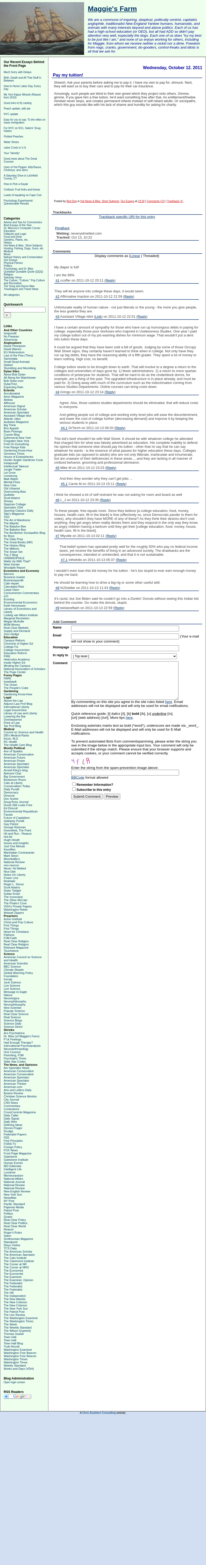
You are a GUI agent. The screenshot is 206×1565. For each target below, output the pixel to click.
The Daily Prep (13, 539)
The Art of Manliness (17, 520)
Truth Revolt (12, 1346)
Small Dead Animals (17, 361)
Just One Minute (14, 846)
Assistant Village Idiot (17, 415)
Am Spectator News (16, 1067)
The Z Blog (11, 554)
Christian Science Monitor (20, 1096)
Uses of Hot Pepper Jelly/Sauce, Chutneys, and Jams (23, 169)
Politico (8, 1213)
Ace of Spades (13, 751)
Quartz (8, 1216)
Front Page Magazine (17, 1153)
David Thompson (15, 346)
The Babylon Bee (15, 526)
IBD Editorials (12, 1166)
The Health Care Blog (18, 744)
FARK (7, 678)
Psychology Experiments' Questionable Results (18, 202)
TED (7, 517)
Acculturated (12, 393)
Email (57, 635)
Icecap (8, 979)
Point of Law (12, 722)
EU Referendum (14, 352)
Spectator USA (13, 507)
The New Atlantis (15, 1299)
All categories (12, 294)
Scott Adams (12, 498)
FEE (6, 1137)
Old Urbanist (12, 488)
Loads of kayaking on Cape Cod (22, 195)
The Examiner (13, 1276)
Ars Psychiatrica (14, 1033)
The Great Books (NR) (18, 542)
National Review (14, 862)
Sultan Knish (12, 893)
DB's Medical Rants (16, 735)
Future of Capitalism (17, 817)
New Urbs (10, 485)
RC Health (10, 741)
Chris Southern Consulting (99, 1412)
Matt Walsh (11, 479)
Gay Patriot (11, 824)
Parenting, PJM (14, 1055)
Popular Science (14, 1010)
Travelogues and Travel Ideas (21, 289)
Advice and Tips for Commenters (23, 222)
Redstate (9, 881)
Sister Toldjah (12, 890)
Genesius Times (14, 453)
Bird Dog (72, 201)
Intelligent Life (13, 1169)
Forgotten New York (16, 441)
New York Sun (13, 1194)
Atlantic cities (12, 418)
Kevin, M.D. (11, 738)
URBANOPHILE (14, 558)
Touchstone (11, 950)
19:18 (141, 201)
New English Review (17, 1191)
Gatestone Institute (16, 1159)
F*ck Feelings (12, 1039)
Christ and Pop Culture (18, 922)
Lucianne (10, 1172)
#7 (57, 536)
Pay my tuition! (68, 75)
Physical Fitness (13, 262)
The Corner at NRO (16, 1267)
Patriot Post (11, 1210)
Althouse (9, 403)
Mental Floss (12, 482)
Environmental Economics (20, 602)
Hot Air (8, 836)
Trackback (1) (175, 201)
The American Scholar (18, 1251)
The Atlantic (11, 523)
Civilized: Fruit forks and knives (22, 189)
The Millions (11, 548)
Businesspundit (14, 580)
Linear (135, 256)
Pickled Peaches (13, 136)
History (8, 242)
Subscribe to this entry (93, 790)
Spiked (8, 365)
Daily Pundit (11, 789)
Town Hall (10, 1337)
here (168, 702)
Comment (60, 663)
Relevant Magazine (16, 947)
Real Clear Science (16, 1014)
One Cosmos (12, 1052)
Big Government (14, 776)
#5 (57, 468)
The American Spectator (19, 1254)
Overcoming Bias (15, 491)
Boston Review (13, 1093)
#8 (57, 588)
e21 (6, 596)
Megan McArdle (14, 621)
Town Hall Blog (13, 1343)
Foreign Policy (13, 1147)
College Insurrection (17, 649)
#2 (57, 296)
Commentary (12, 1105)
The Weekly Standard (18, 1327)
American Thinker (15, 1083)
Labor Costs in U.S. (15, 147)
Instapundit (11, 463)
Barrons (9, 573)
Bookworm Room (15, 779)
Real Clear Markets (16, 627)
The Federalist (13, 1283)
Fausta (8, 814)
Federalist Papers (15, 1134)
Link (98, 316)
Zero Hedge (11, 634)
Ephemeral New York (17, 437)
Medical (8, 251)
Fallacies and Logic (15, 233)
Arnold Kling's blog (16, 770)
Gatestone (10, 1156)
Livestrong (10, 475)
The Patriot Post (14, 1311)
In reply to (60, 655)
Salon (7, 1235)
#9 (57, 608)
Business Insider (14, 577)
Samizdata (10, 358)
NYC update (11, 114)
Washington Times (16, 1359)
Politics (8, 265)
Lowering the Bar (15, 716)
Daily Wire (10, 1121)
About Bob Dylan (15, 374)
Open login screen (14, 1382)
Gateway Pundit (14, 820)
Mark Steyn (11, 855)
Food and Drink (13, 236)
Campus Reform (14, 640)
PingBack (62, 228)
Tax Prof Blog (12, 725)
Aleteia (8, 399)
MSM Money (12, 624)
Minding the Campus (17, 665)
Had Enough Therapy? (18, 1042)
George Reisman (15, 827)
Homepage (61, 647)
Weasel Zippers (14, 912)
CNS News (11, 1102)
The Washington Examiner (21, 1318)
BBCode (77, 777)
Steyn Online (12, 1245)
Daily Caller (11, 1115)
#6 (57, 500)
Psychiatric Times (15, 1058)
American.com (13, 1086)
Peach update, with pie (17, 108)
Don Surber (11, 798)
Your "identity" (12, 153)
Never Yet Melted (15, 868)
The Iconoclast (13, 896)
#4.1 (64, 428)
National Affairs (13, 1178)
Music (7, 254)
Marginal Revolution (16, 618)
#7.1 (64, 560)
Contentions (11, 1109)
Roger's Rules (13, 1232)
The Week (10, 1324)
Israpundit (10, 333)
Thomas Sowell (14, 1333)
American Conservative (19, 754)
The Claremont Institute (19, 1261)
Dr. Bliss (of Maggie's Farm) (21, 1036)
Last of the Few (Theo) (18, 355)
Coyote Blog (12, 434)
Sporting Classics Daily (18, 510)
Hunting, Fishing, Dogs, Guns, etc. (24, 248)
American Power (14, 760)
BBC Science (12, 966)
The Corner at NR (15, 1264)
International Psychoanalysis (22, 1045)
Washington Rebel (15, 909)
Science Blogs (13, 1020)
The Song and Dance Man (19, 286)
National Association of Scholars (24, 668)
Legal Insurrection (15, 710)
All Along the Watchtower (20, 377)
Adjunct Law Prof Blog (18, 703)
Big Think (10, 425)
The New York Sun (16, 1308)
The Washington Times (18, 1321)
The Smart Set (13, 551)
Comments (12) (156, 201)
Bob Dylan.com (14, 380)
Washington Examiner (18, 1349)
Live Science (12, 985)
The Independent (15, 1295)
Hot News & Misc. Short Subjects (23, 245)
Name (57, 627)
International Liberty (16, 706)
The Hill (8, 1292)
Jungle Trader (12, 469)
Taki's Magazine (14, 513)
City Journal (11, 1099)
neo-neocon (11, 865)
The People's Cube (16, 687)
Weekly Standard (15, 1365)
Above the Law (13, 700)
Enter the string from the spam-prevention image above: (114, 768)
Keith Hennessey (15, 605)
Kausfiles (10, 849)
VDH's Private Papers (18, 906)
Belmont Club (12, 773)
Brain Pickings (13, 431)
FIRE (7, 656)
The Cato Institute (15, 1257)
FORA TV (10, 1143)
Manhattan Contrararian (19, 852)
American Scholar (15, 409)
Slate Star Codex (15, 1061)
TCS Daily (10, 1248)
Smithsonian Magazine (18, 1238)
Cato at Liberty (13, 782)
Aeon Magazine (14, 396)
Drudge (8, 1131)
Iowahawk (10, 681)
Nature (8, 995)
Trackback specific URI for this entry (127, 217)
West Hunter (12, 564)
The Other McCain (16, 900)
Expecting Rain (13, 387)
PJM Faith (10, 938)
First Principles (13, 1140)
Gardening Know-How (18, 450)
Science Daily (12, 1023)
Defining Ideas (13, 1124)
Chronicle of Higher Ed (18, 643)
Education (9, 231)
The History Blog (14, 545)
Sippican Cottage (15, 504)
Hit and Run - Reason (18, 833)
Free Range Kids (15, 447)
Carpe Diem (11, 589)
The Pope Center (15, 672)
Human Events (13, 1162)
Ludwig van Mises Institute (21, 615)
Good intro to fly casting (17, 103)
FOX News (11, 1150)
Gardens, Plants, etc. (16, 239)
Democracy (11, 792)
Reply (110, 280)
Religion (8, 274)
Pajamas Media (14, 1207)
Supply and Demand (17, 630)
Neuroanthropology (16, 1048)
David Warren (12, 349)
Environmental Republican (21, 811)
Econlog (9, 599)
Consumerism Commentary (21, 592)
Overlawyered (13, 719)
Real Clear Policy (15, 1219)
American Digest (14, 406)
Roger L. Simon (14, 884)
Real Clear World (15, 1226)
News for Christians (16, 931)
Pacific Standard (14, 1204)
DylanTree (10, 384)
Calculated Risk (14, 586)
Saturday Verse (13, 277)
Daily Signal (11, 1118)
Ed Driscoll (11, 808)
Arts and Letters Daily (17, 1090)
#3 (57, 316)
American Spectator (16, 412)
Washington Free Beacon (20, 1352)
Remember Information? (94, 785)
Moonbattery (12, 858)
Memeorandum (13, 1175)
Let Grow (10, 472)
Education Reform (15, 653)
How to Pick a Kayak (16, 184)
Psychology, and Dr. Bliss (18, 268)
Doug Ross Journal (16, 801)
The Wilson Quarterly (17, 1330)
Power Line (11, 877)
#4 (57, 392)
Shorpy (8, 501)
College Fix (11, 646)
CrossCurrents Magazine (20, 1112)
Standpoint (11, 1242)
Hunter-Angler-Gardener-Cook (23, 460)
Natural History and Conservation (23, 257)
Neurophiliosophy (15, 1001)
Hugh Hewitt (12, 839)
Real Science (12, 1017)
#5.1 (64, 484)
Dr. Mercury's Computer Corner (22, 228)
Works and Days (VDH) (19, 1368)
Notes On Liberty (15, 874)
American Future (14, 757)
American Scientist (16, 963)
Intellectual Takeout (16, 466)
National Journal (14, 1181)
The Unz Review (14, 1314)
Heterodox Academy (17, 659)
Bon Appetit (11, 428)
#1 (57, 280)
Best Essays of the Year (18, 225)
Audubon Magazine (16, 422)
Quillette (9, 494)
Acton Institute (13, 919)
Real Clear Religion (16, 941)
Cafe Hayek (11, 583)
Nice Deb (10, 871)
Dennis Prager (13, 1128)
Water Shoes (11, 142)
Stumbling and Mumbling (20, 368)
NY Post (9, 1200)
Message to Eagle (15, 991)
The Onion (10, 684)
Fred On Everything (16, 444)
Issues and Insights (16, 843)
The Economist (13, 1270)
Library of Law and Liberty (20, 713)
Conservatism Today (17, 786)
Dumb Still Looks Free (18, 805)
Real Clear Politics (16, 1223)
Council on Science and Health (23, 732)
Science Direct (13, 1026)
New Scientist (12, 1007)
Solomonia (10, 339)
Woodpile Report (14, 567)
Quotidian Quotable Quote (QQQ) (23, 271)
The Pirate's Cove (15, 903)
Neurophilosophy (15, 1004)
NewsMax (10, 1197)
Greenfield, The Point (17, 830)
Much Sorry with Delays (17, 72)
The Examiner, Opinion (18, 1280)
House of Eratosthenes (18, 456)
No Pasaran (11, 336)
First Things (11, 925)
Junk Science (12, 982)
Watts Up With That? (17, 561)
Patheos (9, 934)
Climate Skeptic (14, 969)
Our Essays (10, 260)
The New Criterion (15, 1302)
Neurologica (11, 998)
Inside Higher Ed (14, 662)
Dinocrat (9, 795)
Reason (9, 1229)
